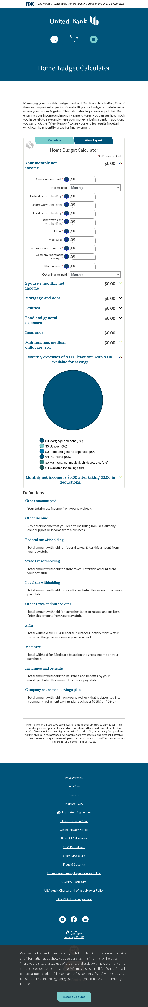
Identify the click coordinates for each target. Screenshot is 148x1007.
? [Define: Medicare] (66, 239)
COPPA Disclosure (74, 882)
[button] (74, 165)
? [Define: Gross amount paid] (66, 179)
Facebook (74, 919)
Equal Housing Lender (76, 812)
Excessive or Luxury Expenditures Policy (74, 873)
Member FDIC (74, 803)
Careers (74, 795)
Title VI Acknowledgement (74, 899)
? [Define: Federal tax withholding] (66, 196)
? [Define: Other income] (66, 266)
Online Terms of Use (74, 821)
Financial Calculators (74, 838)
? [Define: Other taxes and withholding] (66, 221)
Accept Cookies (74, 997)
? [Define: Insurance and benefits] (66, 248)
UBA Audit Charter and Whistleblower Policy (74, 890)
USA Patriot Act (74, 847)
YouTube (62, 919)
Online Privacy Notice (74, 829)
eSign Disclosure (74, 855)
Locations (74, 786)
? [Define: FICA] (66, 231)
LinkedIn (85, 919)
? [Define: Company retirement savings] (66, 256)
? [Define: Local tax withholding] (66, 213)
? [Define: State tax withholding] (66, 205)
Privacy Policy (74, 777)
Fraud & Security (74, 864)
